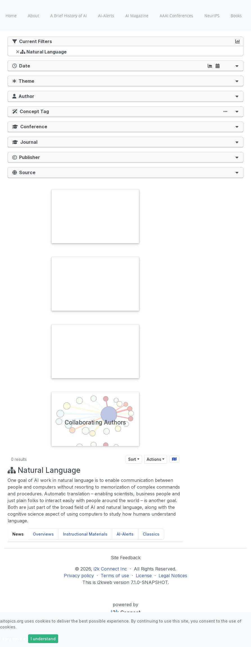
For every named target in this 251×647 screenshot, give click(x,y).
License (144, 575)
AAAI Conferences (176, 15)
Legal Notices (173, 575)
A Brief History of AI (68, 15)
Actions (154, 459)
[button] (237, 65)
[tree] (125, 52)
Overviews (43, 534)
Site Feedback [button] (126, 557)
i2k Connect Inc (110, 569)
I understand (43, 638)
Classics (151, 534)
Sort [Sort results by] (132, 459)
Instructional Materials (85, 534)
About (33, 15)
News (18, 534)
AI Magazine (136, 15)
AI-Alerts (106, 15)
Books (236, 15)
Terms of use (115, 575)
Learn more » (13, 638)
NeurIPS (212, 15)
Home (11, 15)
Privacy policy (79, 575)
